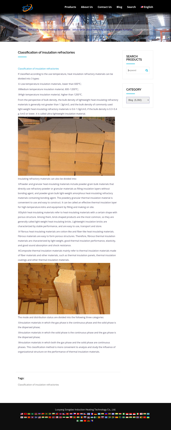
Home (22, 26)
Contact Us (105, 7)
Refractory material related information (49, 29)
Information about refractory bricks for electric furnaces (102, 29)
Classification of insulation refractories (38, 68)
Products (70, 7)
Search (131, 7)
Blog (119, 7)
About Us (87, 7)
